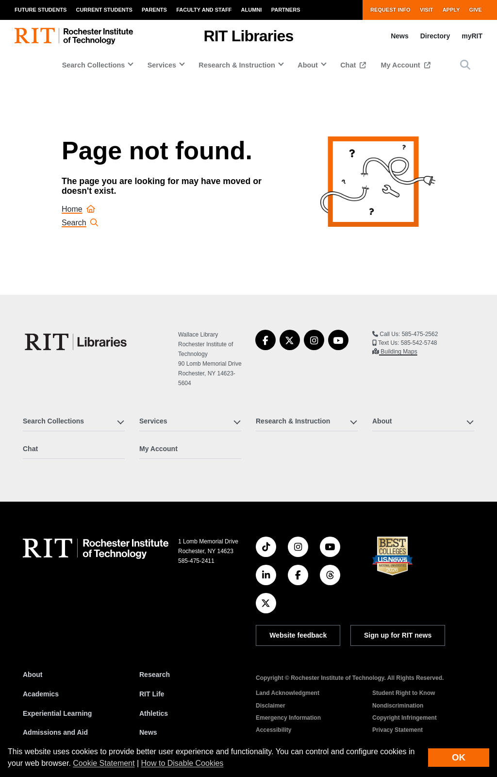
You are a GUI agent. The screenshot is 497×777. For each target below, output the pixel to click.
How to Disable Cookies (182, 763)
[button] (465, 64)
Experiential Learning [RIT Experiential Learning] (57, 713)
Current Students (104, 10)
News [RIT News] (148, 732)
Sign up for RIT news (397, 635)
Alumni (251, 10)
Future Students (40, 10)
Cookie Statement (103, 763)
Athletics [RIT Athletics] (153, 713)
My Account (401, 65)
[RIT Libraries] (77, 342)
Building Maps (398, 351)
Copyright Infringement (404, 717)
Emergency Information (288, 717)
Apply (451, 10)
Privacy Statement (397, 729)
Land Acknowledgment (287, 693)
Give (475, 10)
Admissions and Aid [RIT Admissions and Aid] (55, 732)
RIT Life (151, 694)
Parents (154, 10)
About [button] (308, 65)
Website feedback (298, 635)
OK (458, 757)
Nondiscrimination (397, 705)
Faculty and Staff (204, 10)
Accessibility (273, 729)
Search (80, 223)
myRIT (472, 36)
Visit (426, 10)
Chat (349, 65)
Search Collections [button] (93, 65)
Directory (435, 36)
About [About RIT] (32, 674)
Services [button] (162, 65)
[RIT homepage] (74, 36)
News (400, 36)
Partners (285, 10)
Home (78, 209)
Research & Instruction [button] (237, 65)
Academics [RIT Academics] (41, 694)
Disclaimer (270, 705)
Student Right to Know (403, 693)
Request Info (390, 10)
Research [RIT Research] (154, 674)
